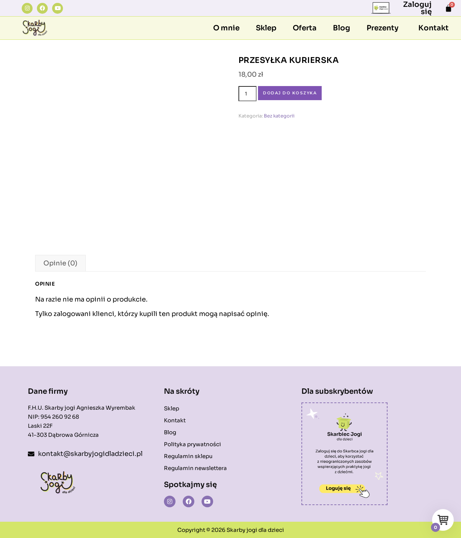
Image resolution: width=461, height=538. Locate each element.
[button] (384, 28)
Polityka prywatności (192, 444)
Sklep (266, 28)
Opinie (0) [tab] (60, 263)
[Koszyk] (448, 8)
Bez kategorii (279, 116)
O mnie (226, 28)
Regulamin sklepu (188, 456)
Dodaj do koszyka (290, 92)
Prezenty (382, 28)
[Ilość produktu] (247, 93)
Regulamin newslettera (195, 468)
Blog (341, 28)
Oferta (305, 28)
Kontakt (433, 28)
